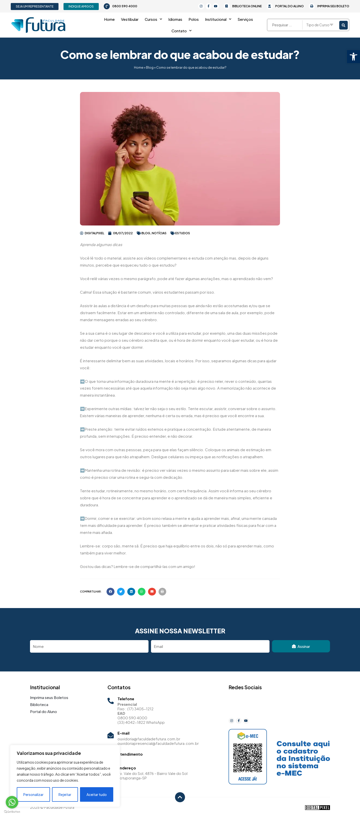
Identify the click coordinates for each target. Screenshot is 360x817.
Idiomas (175, 19)
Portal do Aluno (289, 6)
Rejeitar (64, 794)
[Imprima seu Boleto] (312, 6)
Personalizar (33, 794)
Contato (182, 31)
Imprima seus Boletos (49, 697)
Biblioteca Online (247, 6)
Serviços (245, 19)
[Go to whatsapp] (12, 802)
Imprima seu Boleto (333, 6)
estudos (182, 233)
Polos (193, 19)
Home (109, 19)
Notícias (159, 233)
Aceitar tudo (96, 794)
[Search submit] (343, 25)
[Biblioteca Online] (227, 6)
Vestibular (129, 19)
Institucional (218, 19)
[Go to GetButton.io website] (12, 811)
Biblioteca (39, 704)
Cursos (153, 19)
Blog (150, 67)
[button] (353, 56)
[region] (65, 776)
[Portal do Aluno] (270, 6)
